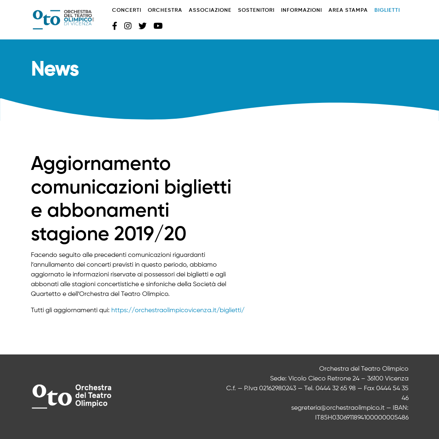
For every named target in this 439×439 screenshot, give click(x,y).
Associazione (210, 10)
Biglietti (387, 10)
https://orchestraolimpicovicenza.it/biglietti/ (177, 310)
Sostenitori (256, 10)
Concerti (126, 10)
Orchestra (165, 10)
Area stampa (348, 10)
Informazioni (301, 10)
